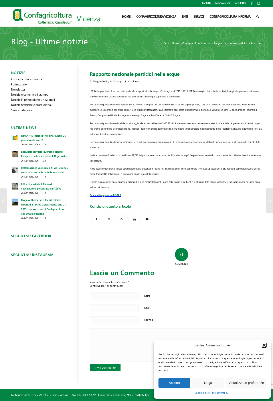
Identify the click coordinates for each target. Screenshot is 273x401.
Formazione (19, 84)
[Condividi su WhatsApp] (122, 219)
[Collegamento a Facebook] (252, 3)
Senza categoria (21, 110)
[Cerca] (257, 16)
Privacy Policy (220, 392)
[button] (264, 345)
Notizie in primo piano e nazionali (33, 100)
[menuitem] (206, 3)
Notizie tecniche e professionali (31, 105)
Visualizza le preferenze (246, 383)
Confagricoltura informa (126, 81)
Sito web (148, 319)
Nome (147, 295)
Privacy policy (105, 395)
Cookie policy (120, 395)
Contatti (206, 3)
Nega (208, 383)
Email (147, 307)
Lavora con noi (222, 3)
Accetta (174, 383)
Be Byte (146, 395)
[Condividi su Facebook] (96, 219)
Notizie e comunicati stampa (29, 95)
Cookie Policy (202, 392)
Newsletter (240, 3)
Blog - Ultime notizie (49, 41)
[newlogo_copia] (60, 16)
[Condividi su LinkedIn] (134, 219)
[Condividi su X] (109, 219)
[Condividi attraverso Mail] (147, 219)
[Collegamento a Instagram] (258, 3)
